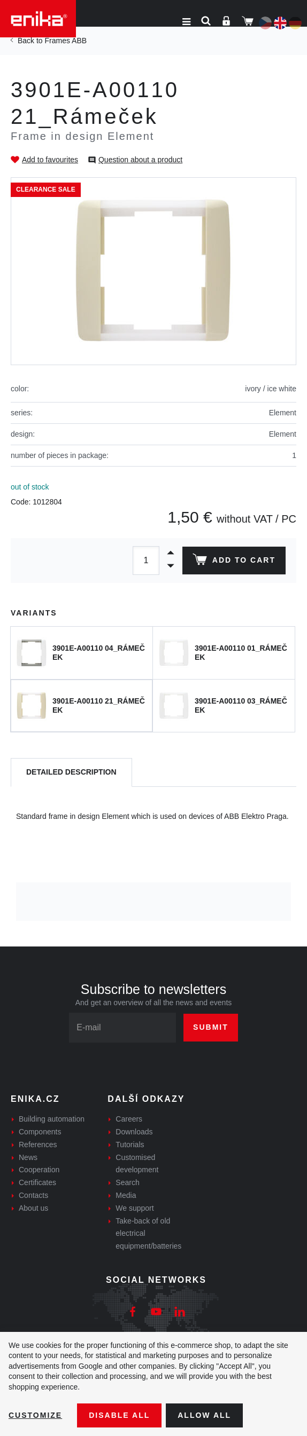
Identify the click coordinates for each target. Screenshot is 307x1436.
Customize (35, 1415)
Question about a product (140, 159)
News (28, 1157)
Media (126, 1195)
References (38, 1144)
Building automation (52, 1119)
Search (127, 1182)
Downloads (134, 1131)
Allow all (204, 1415)
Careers (129, 1119)
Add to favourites (50, 159)
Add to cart (234, 562)
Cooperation (39, 1169)
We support (135, 1208)
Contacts (33, 1195)
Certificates (37, 1182)
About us (33, 1208)
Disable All (119, 1415)
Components (40, 1131)
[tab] (71, 772)
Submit (210, 1027)
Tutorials (130, 1144)
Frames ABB (65, 40)
